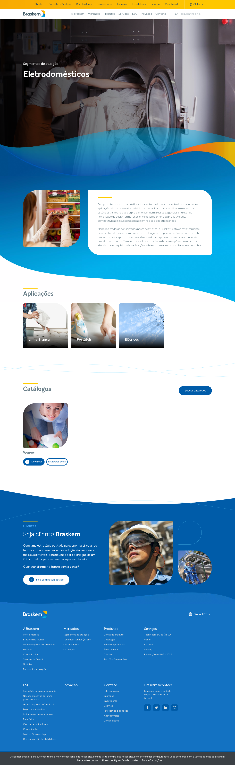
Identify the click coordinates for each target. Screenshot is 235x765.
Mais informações (152, 760)
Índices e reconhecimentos (38, 714)
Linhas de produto (114, 635)
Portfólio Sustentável (115, 659)
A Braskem (77, 13)
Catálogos (69, 649)
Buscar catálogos (195, 390)
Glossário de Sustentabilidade (39, 739)
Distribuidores (84, 4)
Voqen (147, 640)
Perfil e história (31, 635)
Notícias (27, 664)
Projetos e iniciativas (34, 709)
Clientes (39, 4)
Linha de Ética (111, 721)
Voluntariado (172, 4)
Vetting (148, 649)
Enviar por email (57, 462)
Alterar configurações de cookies (120, 760)
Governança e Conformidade (39, 645)
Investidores (139, 4)
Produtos (109, 13)
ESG (134, 13)
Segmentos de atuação (76, 635)
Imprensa (122, 4)
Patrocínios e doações (35, 669)
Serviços (124, 13)
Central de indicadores (35, 724)
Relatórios (28, 719)
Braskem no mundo (34, 640)
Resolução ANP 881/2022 (158, 654)
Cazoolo (149, 645)
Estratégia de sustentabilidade (39, 691)
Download (34, 462)
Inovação (146, 13)
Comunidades (30, 654)
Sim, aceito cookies (87, 760)
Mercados (94, 13)
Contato (160, 13)
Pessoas (155, 4)
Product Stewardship (34, 734)
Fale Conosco (111, 691)
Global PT (198, 4)
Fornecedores (104, 4)
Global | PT (198, 614)
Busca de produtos (114, 645)
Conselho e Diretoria (60, 4)
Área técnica (111, 649)
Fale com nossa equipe (46, 579)
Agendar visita (111, 716)
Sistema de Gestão (33, 659)
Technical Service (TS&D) (77, 640)
